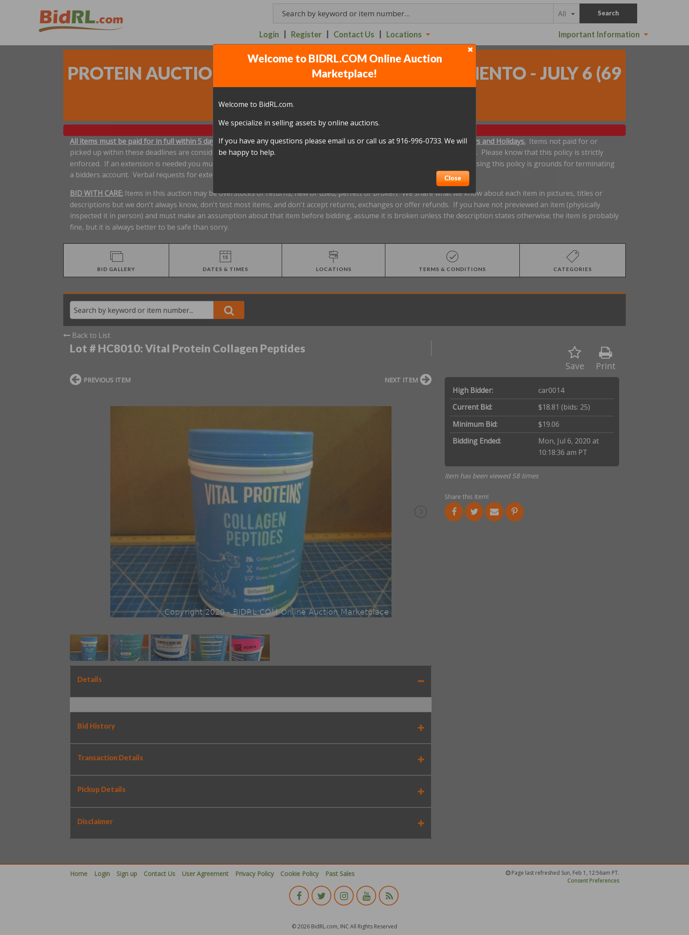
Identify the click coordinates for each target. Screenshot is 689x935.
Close (452, 178)
